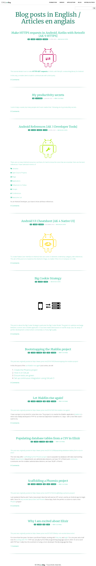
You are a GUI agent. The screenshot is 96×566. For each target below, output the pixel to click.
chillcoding (39, 98)
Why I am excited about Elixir (48, 521)
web (44, 352)
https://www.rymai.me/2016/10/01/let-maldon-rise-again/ (51, 410)
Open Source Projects (18, 173)
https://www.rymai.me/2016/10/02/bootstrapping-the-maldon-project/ (55, 361)
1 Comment (14, 546)
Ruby (57, 537)
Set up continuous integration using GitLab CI (34, 378)
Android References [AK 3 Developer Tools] (48, 126)
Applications (15, 181)
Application (71, 2)
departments (20, 459)
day (60, 537)
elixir (48, 352)
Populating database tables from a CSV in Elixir (48, 438)
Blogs (13, 177)
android (45, 39)
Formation (53, 2)
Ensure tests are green (24, 375)
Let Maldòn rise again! (33, 366)
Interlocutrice (89, 2)
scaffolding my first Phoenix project (35, 457)
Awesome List (16, 197)
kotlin (45, 130)
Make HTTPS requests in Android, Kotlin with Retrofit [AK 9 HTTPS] (48, 34)
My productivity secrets (48, 95)
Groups (13, 189)
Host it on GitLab (21, 372)
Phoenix (13, 502)
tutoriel (39, 39)
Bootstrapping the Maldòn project (48, 349)
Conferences (15, 193)
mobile (45, 281)
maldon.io (78, 414)
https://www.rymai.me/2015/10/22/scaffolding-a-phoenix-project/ (53, 493)
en (28, 39)
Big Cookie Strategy (48, 278)
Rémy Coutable (58, 98)
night (66, 537)
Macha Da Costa (63, 39)
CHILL (6, 2)
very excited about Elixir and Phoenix (33, 499)
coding (33, 39)
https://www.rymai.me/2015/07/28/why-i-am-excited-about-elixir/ (53, 533)
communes (73, 459)
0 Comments (14, 80)
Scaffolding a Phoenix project (48, 481)
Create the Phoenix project (25, 370)
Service (62, 2)
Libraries (14, 169)
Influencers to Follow (18, 185)
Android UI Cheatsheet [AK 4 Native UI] (48, 221)
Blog (79, 2)
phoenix (54, 352)
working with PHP (22, 540)
